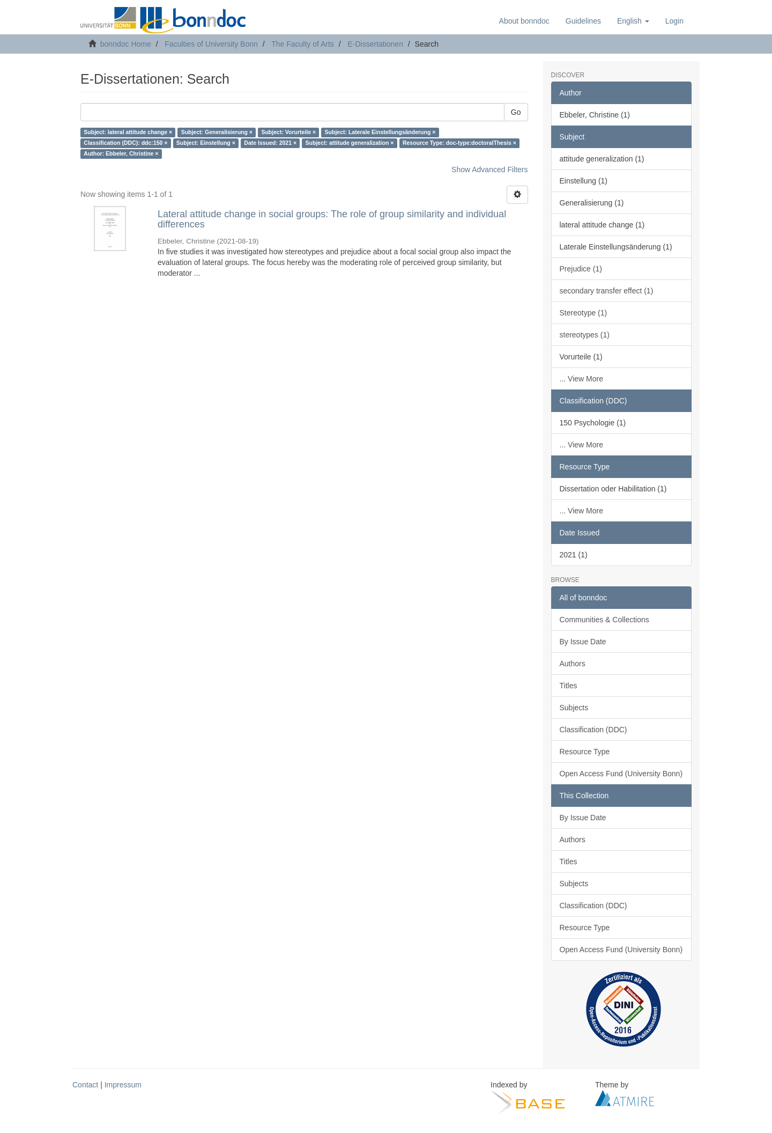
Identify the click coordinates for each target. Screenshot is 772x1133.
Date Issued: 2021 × (270, 143)
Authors (572, 663)
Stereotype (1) (583, 312)
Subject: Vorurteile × (288, 132)
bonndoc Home (125, 44)
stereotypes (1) (585, 334)
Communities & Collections (604, 619)
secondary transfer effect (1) (607, 290)
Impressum (123, 1084)
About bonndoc (524, 21)
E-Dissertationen (375, 44)
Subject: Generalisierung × (217, 132)
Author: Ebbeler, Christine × (121, 154)
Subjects (574, 707)
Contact (85, 1084)
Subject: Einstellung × (205, 143)
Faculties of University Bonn (211, 44)
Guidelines (583, 21)
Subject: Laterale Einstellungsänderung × (380, 132)
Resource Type (585, 751)
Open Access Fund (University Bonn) (621, 773)
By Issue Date (583, 641)
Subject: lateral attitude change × (128, 132)
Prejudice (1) (581, 268)
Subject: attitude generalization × (350, 143)
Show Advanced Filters (489, 169)
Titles (568, 685)
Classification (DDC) (593, 729)
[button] (633, 21)
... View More (581, 378)
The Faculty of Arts (302, 44)
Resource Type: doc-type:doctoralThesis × (459, 143)
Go (516, 112)
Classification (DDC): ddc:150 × (125, 143)
